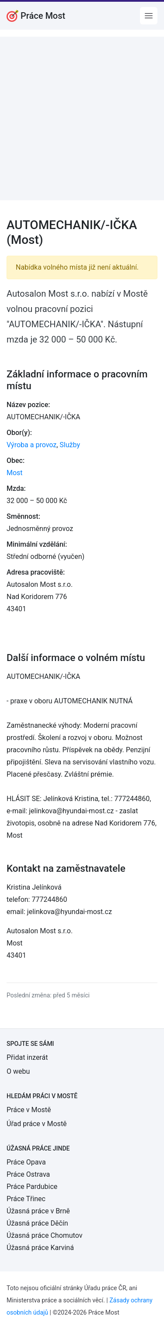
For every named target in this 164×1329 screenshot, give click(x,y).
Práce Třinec (26, 1199)
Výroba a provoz (31, 445)
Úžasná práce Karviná (40, 1247)
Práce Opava (26, 1162)
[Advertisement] (82, 118)
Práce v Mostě (29, 1110)
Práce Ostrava (28, 1174)
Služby (69, 445)
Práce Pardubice (32, 1186)
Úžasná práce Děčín (37, 1223)
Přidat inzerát (27, 1057)
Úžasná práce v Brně (38, 1211)
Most (15, 473)
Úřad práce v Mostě (37, 1124)
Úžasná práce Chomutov (44, 1235)
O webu (18, 1071)
